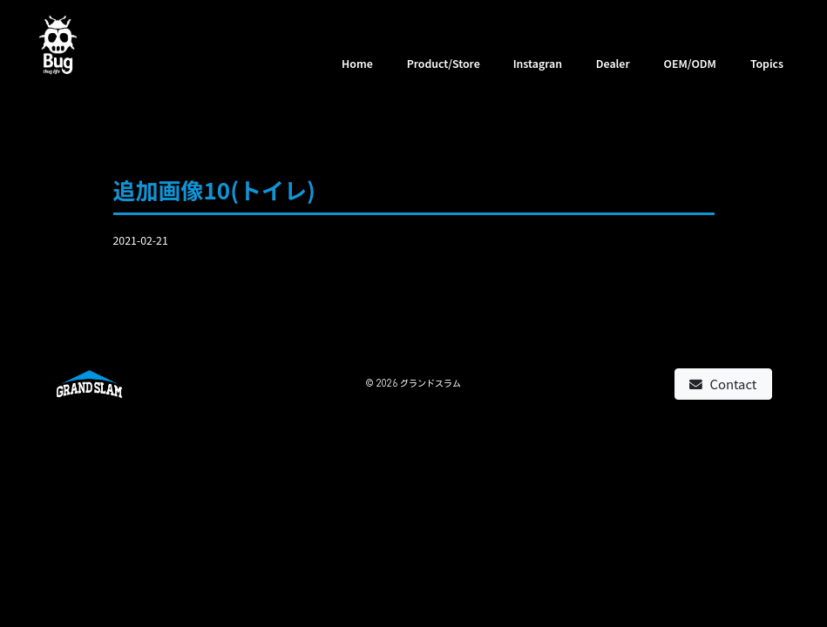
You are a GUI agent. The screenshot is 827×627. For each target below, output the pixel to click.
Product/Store (443, 63)
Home (357, 63)
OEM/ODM (690, 63)
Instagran (537, 63)
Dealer (613, 63)
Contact (722, 383)
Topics (766, 63)
